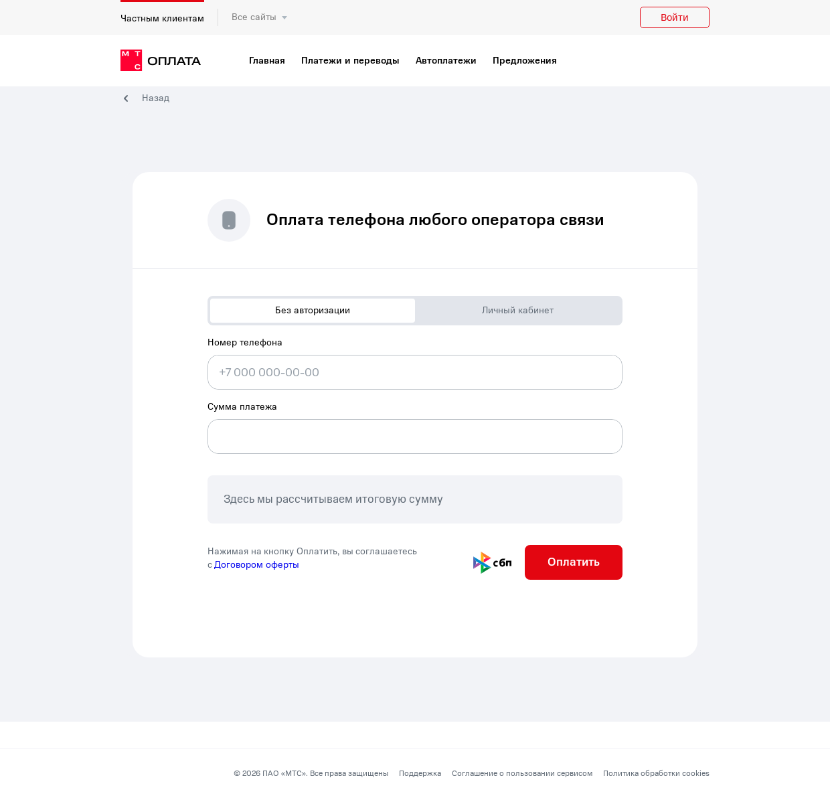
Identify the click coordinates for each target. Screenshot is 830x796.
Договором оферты (256, 564)
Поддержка (420, 773)
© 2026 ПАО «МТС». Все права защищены (311, 773)
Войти (675, 17)
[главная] (160, 61)
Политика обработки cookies (656, 773)
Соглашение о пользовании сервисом (522, 773)
